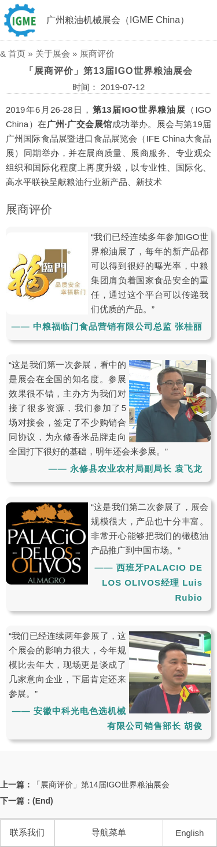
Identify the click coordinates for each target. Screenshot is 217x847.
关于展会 (52, 53)
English (189, 833)
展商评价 (97, 53)
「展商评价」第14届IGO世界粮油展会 (101, 784)
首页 (16, 53)
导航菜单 (108, 832)
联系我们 (27, 832)
